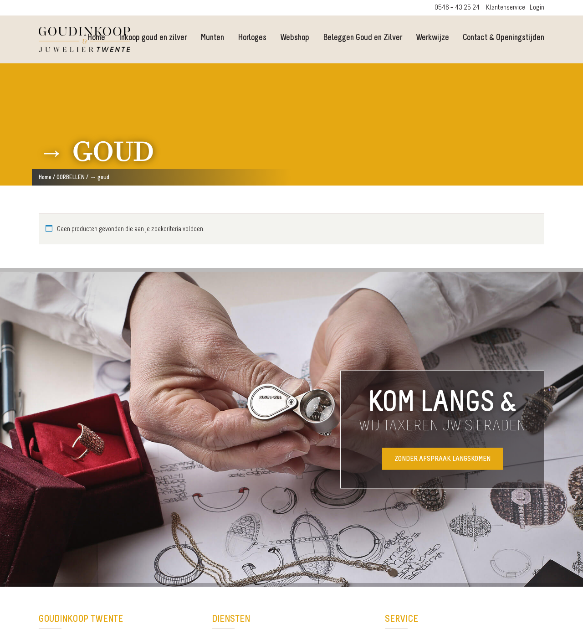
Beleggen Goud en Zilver (362, 38)
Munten (212, 38)
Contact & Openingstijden (503, 38)
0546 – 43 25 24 (457, 7)
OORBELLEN (70, 177)
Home (45, 177)
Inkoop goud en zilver (153, 38)
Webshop (294, 38)
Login (537, 7)
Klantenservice (505, 7)
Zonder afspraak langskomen (442, 458)
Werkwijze (432, 38)
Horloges (252, 38)
